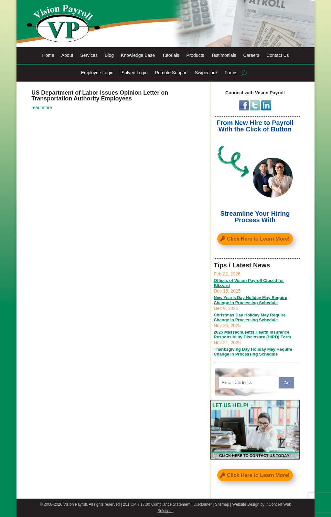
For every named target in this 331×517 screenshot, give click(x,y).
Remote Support (171, 72)
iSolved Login (134, 72)
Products (195, 55)
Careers (251, 55)
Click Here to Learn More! (258, 239)
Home (48, 55)
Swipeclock (206, 72)
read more (41, 107)
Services (89, 55)
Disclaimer (203, 504)
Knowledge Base (138, 55)
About (67, 55)
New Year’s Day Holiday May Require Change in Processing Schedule (250, 300)
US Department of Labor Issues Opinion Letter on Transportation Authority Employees (99, 95)
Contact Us (277, 55)
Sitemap (222, 504)
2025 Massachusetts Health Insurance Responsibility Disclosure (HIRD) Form (252, 335)
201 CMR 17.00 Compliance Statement (156, 504)
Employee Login (97, 72)
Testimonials (223, 55)
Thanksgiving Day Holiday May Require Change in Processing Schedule (253, 352)
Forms (231, 72)
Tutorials (170, 55)
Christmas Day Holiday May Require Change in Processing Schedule (250, 318)
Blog (109, 55)
